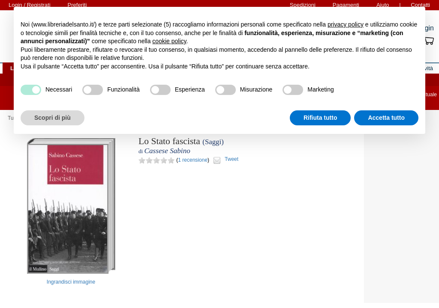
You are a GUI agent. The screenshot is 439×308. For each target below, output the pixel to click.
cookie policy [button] (169, 41)
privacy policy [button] (346, 24)
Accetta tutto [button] (386, 117)
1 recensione (192, 160)
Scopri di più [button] (52, 117)
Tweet (231, 159)
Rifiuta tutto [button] (320, 117)
